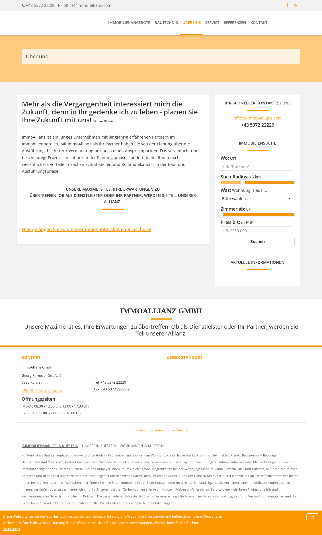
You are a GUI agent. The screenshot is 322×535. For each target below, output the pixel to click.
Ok (313, 517)
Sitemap (182, 430)
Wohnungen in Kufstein (142, 445)
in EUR (237, 222)
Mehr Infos (11, 528)
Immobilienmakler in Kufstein (50, 445)
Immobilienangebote (129, 22)
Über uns (191, 22)
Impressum (142, 430)
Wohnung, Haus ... (244, 190)
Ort (228, 158)
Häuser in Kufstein (99, 445)
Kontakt (259, 22)
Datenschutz (163, 430)
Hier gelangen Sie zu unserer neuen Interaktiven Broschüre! (86, 229)
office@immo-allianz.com (87, 5)
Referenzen (235, 22)
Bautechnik (166, 22)
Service (212, 22)
